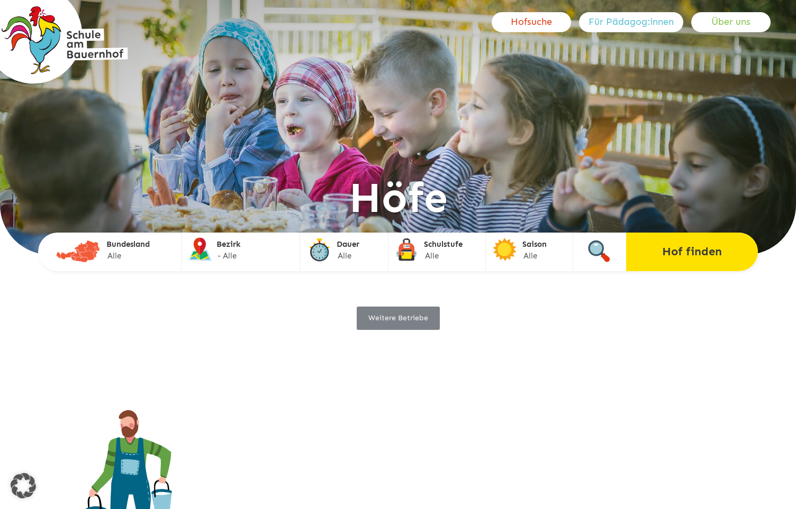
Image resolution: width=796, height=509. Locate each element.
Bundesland (128, 244)
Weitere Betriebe (398, 317)
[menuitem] (535, 22)
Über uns (730, 21)
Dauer (348, 244)
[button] (23, 485)
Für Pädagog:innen (631, 21)
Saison (534, 244)
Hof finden (692, 251)
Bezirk (228, 244)
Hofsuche (531, 21)
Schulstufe (443, 244)
